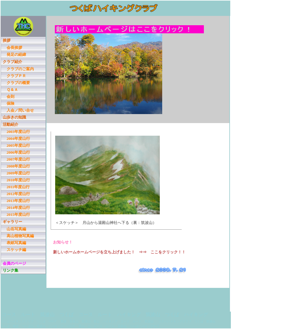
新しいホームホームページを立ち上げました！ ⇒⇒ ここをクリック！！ (119, 252)
